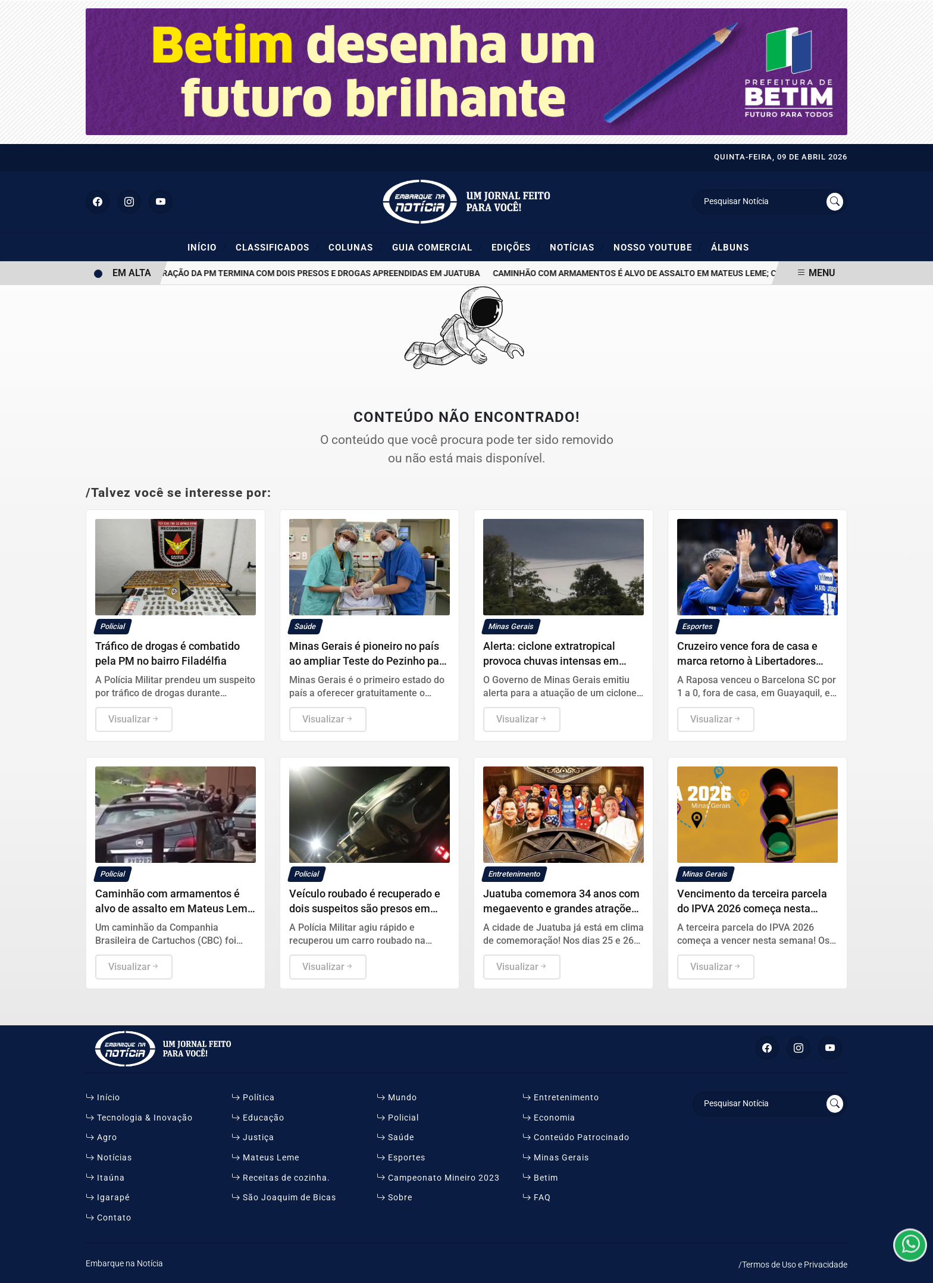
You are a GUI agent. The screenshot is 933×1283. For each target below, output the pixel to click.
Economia (548, 1118)
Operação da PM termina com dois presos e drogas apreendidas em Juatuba (319, 273)
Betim (540, 1178)
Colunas (355, 247)
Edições (516, 247)
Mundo (397, 1098)
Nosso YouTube (657, 247)
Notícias (577, 247)
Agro (101, 1137)
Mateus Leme (265, 1158)
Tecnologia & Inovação (139, 1118)
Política (253, 1098)
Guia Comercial (437, 247)
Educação (257, 1118)
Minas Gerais (555, 1158)
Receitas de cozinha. (280, 1178)
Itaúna (105, 1178)
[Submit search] (834, 202)
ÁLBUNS (730, 247)
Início (207, 247)
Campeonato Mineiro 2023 (438, 1178)
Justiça (252, 1137)
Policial (398, 1118)
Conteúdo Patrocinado (576, 1137)
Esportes (401, 1158)
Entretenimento (560, 1098)
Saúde (395, 1137)
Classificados (278, 247)
